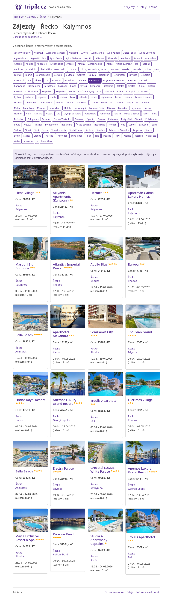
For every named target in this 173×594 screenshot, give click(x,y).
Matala (67, 108)
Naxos (147, 108)
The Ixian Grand (140, 332)
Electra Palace (63, 468)
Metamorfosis (96, 108)
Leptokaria (106, 96)
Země (153, 7)
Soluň (17, 135)
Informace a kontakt (148, 592)
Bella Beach (24, 335)
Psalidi (38, 124)
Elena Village (25, 193)
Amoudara (150, 58)
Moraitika (123, 108)
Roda (122, 124)
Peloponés (33, 119)
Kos (99, 91)
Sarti (154, 124)
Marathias (28, 108)
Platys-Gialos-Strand (131, 119)
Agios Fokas (129, 52)
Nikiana (38, 113)
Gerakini (58, 74)
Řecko (43, 17)
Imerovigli (19, 80)
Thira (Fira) (76, 135)
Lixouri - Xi (106, 102)
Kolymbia (60, 91)
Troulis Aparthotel (104, 400)
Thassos (49, 135)
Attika (110, 63)
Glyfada (70, 74)
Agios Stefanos (73, 58)
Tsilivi (117, 135)
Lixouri (94, 102)
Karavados (19, 85)
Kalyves (132, 80)
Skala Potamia (58, 130)
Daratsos (114, 69)
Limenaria (31, 102)
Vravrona (28, 141)
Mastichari (55, 108)
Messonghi (80, 108)
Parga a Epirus (131, 113)
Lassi (72, 96)
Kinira (142, 85)
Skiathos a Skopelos (119, 130)
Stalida (26, 135)
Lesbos (128, 96)
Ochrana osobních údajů (119, 592)
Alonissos (125, 58)
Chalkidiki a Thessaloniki (52, 69)
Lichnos (18, 102)
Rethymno (99, 124)
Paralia (117, 113)
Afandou (73, 52)
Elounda (136, 69)
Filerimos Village (140, 400)
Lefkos (94, 96)
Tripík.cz (19, 17)
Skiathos (100, 130)
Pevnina (79, 119)
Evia (156, 69)
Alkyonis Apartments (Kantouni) (62, 196)
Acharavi (38, 52)
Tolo (97, 135)
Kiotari (151, 85)
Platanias (113, 119)
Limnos (60, 102)
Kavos (73, 85)
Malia (17, 108)
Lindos (70, 102)
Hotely (142, 7)
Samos (132, 124)
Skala (45, 130)
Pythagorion (51, 124)
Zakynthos (46, 141)
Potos (17, 124)
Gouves (81, 74)
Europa (133, 264)
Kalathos (69, 80)
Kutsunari (143, 91)
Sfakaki (18, 130)
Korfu (72, 91)
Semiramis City (102, 332)
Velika (17, 141)
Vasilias (127, 135)
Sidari (28, 130)
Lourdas (119, 102)
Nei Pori (18, 113)
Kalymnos (94, 80)
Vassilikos (151, 135)
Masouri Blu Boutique (24, 266)
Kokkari (18, 91)
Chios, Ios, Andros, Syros (93, 69)
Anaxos (29, 63)
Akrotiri (88, 58)
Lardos (63, 96)
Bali (137, 63)
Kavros (83, 85)
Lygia (130, 102)
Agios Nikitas (21, 58)
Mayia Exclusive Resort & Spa (27, 538)
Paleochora (90, 113)
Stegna (37, 135)
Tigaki (88, 135)
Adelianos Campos (55, 52)
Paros (146, 113)
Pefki (154, 113)
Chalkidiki (31, 69)
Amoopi (138, 58)
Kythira (17, 96)
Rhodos (112, 124)
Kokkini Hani (31, 91)
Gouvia (92, 74)
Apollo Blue (99, 264)
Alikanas (100, 58)
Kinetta (131, 85)
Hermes (96, 193)
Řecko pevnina (83, 124)
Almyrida (112, 58)
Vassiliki (139, 135)
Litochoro (82, 102)
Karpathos (49, 85)
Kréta (120, 91)
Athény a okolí (95, 63)
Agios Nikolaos (38, 58)
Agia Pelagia (113, 52)
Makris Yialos (143, 102)
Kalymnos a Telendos (114, 80)
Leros (118, 96)
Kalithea (81, 80)
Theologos (61, 135)
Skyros (148, 130)
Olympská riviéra (72, 113)
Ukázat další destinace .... (27, 37)
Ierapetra (145, 74)
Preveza (27, 124)
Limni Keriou (46, 102)
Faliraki (18, 74)
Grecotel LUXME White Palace (103, 469)
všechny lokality (22, 52)
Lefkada (83, 96)
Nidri (28, 113)
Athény (81, 63)
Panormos (105, 113)
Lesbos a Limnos (143, 96)
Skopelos (137, 130)
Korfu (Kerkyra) (86, 91)
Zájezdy (129, 7)
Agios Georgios (147, 52)
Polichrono (151, 119)
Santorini (143, 124)
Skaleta (89, 130)
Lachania (29, 96)
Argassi (70, 63)
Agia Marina (97, 52)
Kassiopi (62, 85)
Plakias (101, 119)
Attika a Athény (124, 63)
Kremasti (109, 91)
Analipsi (18, 63)
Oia (58, 113)
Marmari (41, 108)
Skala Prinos (75, 130)
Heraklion (104, 74)
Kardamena (34, 85)
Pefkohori (19, 119)
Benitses (18, 69)
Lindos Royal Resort (30, 400)
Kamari (143, 80)
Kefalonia (95, 85)
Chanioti (73, 69)
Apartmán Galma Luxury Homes (141, 195)
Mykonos (136, 108)
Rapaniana (67, 124)
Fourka (28, 74)
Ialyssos (133, 74)
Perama (46, 119)
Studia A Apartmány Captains (99, 540)
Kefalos (120, 85)
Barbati (146, 63)
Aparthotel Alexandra (61, 334)
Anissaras (42, 63)
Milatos (111, 108)
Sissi (36, 130)
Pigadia (90, 119)
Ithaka (38, 80)
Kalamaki (56, 80)
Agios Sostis (56, 58)
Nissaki (49, 113)
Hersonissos (119, 74)
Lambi (53, 96)
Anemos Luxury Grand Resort (64, 402)
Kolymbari (47, 91)
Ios (29, 80)
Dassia (125, 69)
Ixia (47, 80)
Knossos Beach (64, 534)
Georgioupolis (43, 74)
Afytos (84, 52)
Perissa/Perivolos (62, 119)
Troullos (107, 135)
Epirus (147, 69)
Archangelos (56, 63)
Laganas (42, 96)
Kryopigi (130, 91)
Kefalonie (108, 85)
